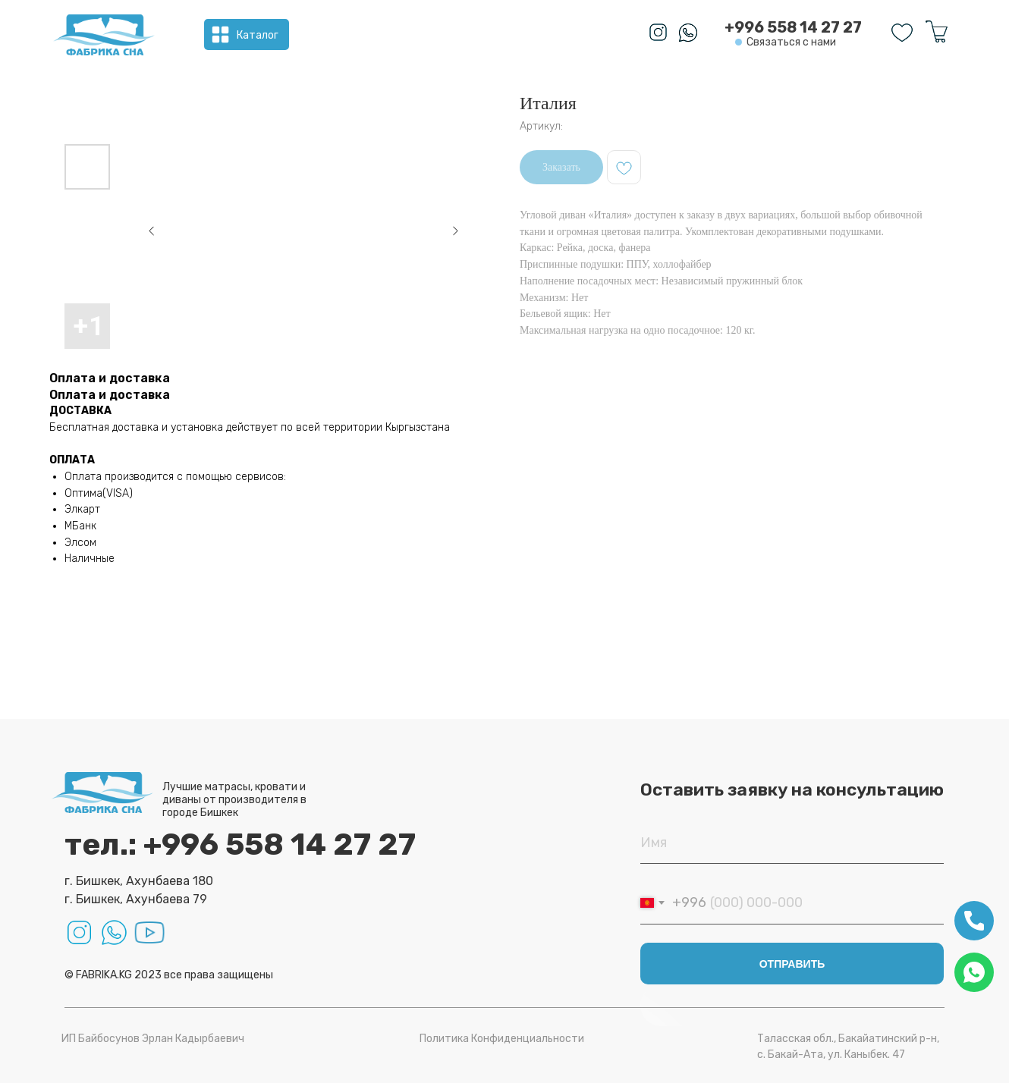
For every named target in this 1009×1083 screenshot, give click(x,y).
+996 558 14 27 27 (793, 27)
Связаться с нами (791, 42)
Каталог (257, 35)
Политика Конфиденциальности (502, 1038)
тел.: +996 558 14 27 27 (240, 844)
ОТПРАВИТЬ (792, 964)
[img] (104, 34)
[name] (792, 842)
